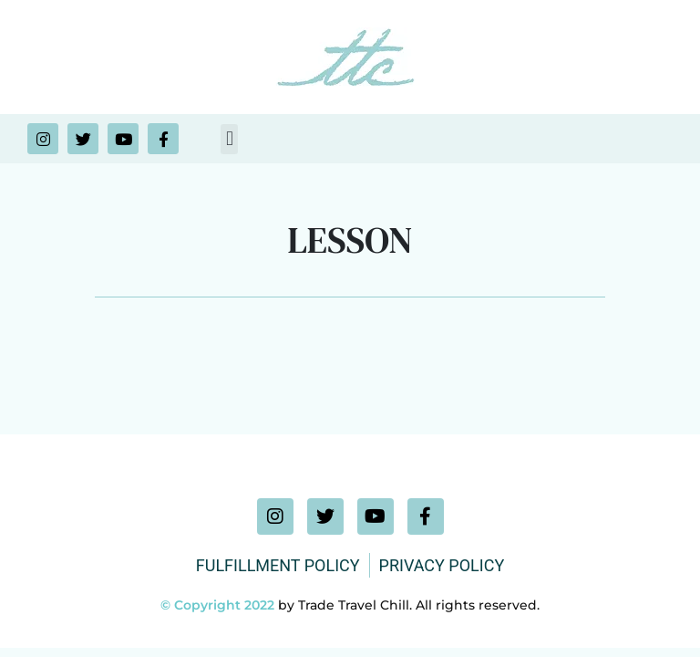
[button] (229, 139)
